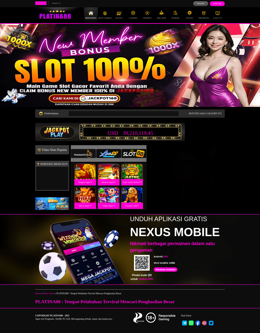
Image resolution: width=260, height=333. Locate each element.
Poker (175, 15)
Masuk (200, 3)
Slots (119, 15)
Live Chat (41, 3)
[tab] (83, 153)
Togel (189, 15)
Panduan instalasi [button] (165, 269)
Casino (133, 15)
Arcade (161, 15)
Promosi (203, 15)
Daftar (217, 3)
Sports (147, 15)
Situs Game (48, 293)
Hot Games (105, 15)
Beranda (91, 15)
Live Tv (217, 15)
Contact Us (56, 3)
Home (38, 293)
